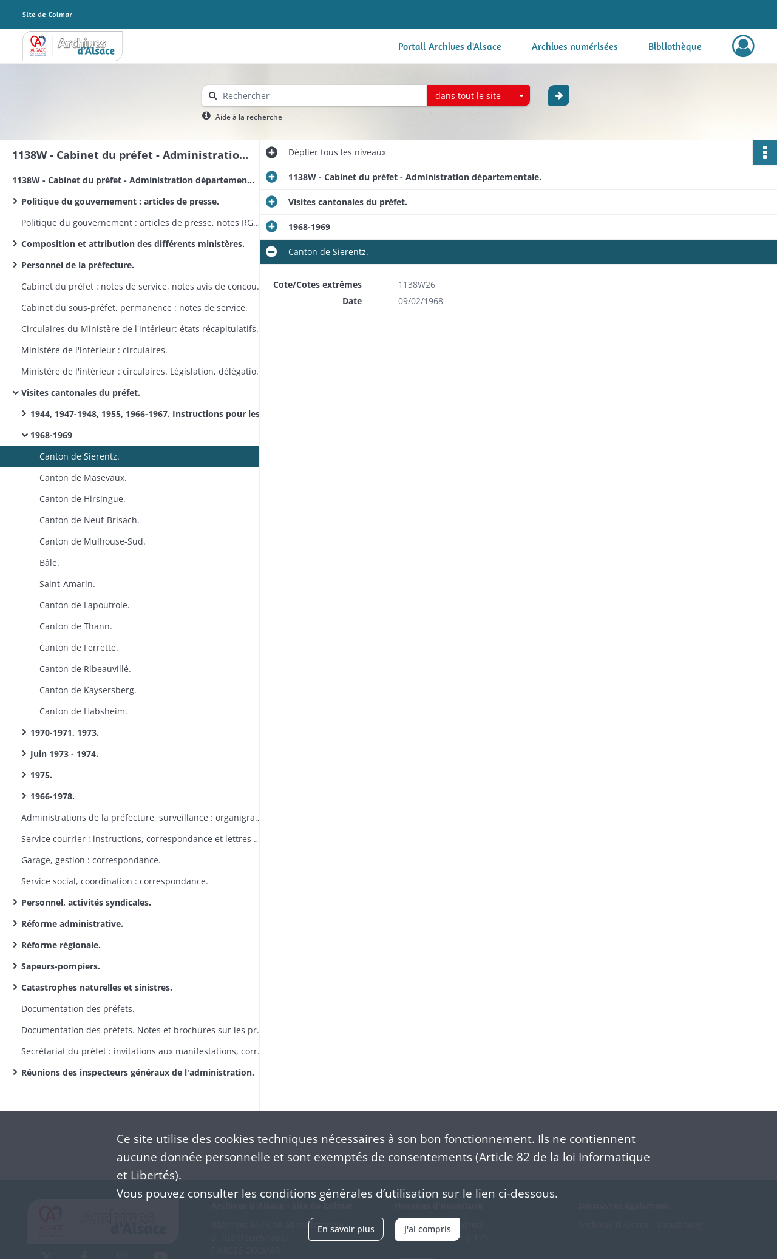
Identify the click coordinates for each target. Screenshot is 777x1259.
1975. (41, 775)
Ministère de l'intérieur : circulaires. (94, 350)
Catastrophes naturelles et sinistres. (96, 987)
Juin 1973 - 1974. (64, 753)
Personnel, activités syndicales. (86, 902)
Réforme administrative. (72, 923)
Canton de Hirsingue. (82, 498)
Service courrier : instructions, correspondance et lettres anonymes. (142, 838)
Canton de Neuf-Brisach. (89, 520)
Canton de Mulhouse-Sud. (92, 541)
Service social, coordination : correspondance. (114, 881)
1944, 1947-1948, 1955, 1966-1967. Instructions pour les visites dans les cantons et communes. (151, 413)
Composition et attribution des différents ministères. (133, 243)
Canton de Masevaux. (83, 477)
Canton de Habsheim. (83, 711)
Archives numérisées (575, 46)
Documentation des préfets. (78, 1008)
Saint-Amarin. (67, 583)
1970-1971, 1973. (64, 732)
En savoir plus (346, 1229)
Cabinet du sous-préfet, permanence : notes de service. (134, 307)
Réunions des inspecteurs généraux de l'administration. (137, 1072)
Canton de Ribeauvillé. (85, 668)
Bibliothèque (675, 46)
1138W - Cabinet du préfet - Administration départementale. (133, 180)
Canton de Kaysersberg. (88, 690)
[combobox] (478, 96)
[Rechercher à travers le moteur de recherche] (320, 95)
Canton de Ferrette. (78, 647)
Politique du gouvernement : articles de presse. (120, 201)
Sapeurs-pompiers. (60, 966)
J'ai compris (427, 1229)
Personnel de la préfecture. (77, 265)
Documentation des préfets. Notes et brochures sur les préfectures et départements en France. (142, 1030)
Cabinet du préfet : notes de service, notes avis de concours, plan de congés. (142, 286)
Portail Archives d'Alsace (449, 46)
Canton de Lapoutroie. (84, 605)
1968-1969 (51, 435)
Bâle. (49, 562)
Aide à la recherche (248, 117)
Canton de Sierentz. (79, 456)
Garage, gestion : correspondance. (91, 860)
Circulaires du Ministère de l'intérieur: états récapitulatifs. (140, 328)
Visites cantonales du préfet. (80, 392)
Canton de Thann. (75, 626)
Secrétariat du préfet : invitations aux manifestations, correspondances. (142, 1051)
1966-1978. (52, 796)
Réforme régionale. (61, 945)
